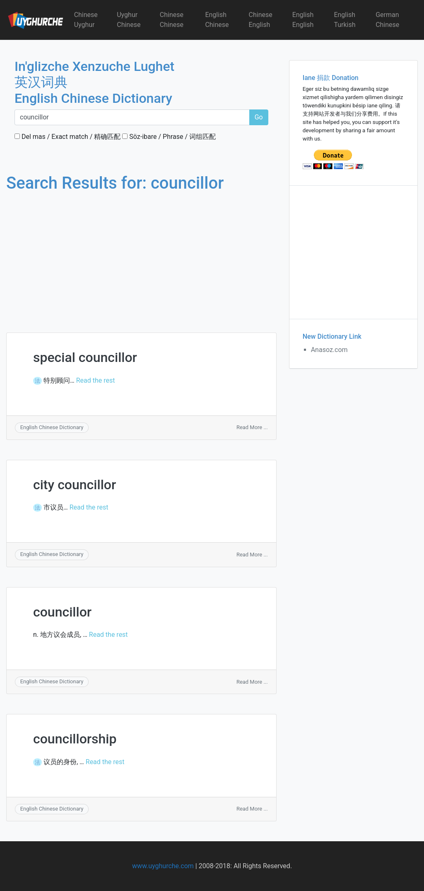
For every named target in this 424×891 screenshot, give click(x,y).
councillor (62, 612)
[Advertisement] (141, 255)
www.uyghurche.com (163, 866)
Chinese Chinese (171, 20)
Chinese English (260, 20)
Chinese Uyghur (86, 20)
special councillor (85, 357)
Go (259, 117)
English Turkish (344, 20)
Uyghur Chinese (128, 20)
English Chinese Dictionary (52, 427)
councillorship (75, 739)
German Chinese (387, 20)
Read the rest (95, 380)
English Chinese (217, 20)
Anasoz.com (329, 350)
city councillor (74, 485)
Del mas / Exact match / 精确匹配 (67, 137)
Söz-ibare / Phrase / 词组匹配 (169, 137)
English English (303, 20)
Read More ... (252, 427)
